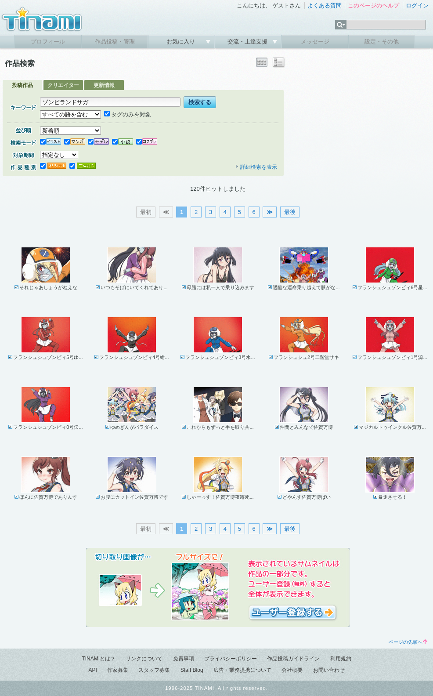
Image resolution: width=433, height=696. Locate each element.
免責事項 (183, 659)
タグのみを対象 (127, 114)
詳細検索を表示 (256, 167)
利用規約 (340, 659)
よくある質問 (324, 5)
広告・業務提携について (242, 670)
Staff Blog (191, 670)
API (92, 670)
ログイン (417, 5)
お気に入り (181, 41)
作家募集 (117, 670)
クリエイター (63, 85)
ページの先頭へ (408, 642)
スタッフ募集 (154, 670)
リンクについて (144, 659)
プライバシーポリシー (230, 659)
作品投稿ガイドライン (293, 659)
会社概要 (292, 670)
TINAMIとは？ (98, 659)
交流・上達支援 (248, 41)
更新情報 (104, 85)
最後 (290, 212)
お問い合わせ (329, 670)
